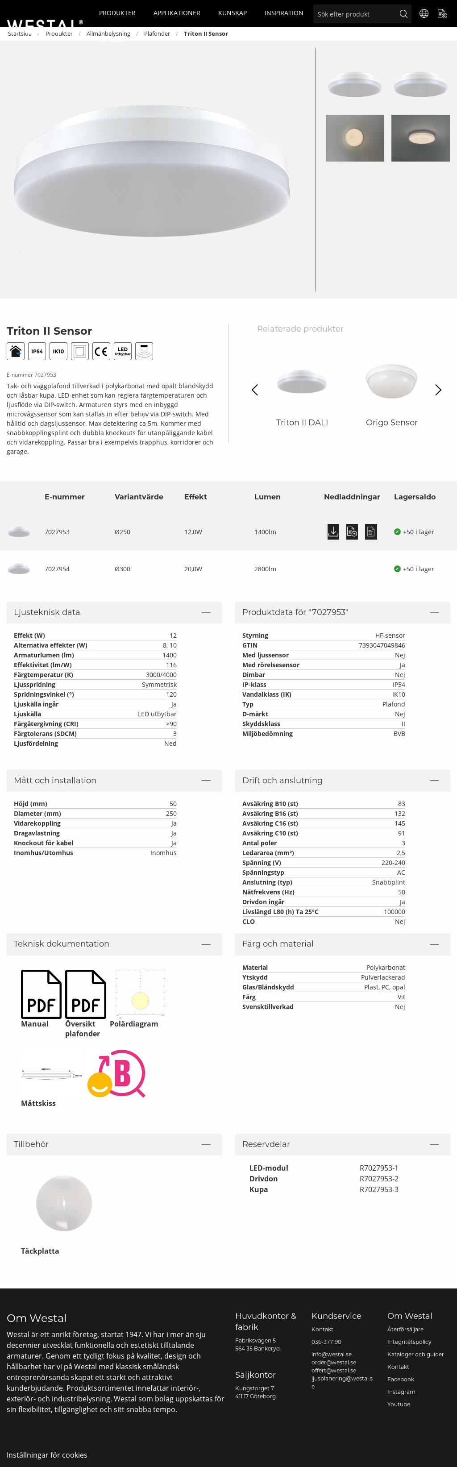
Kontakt (322, 1329)
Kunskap (232, 12)
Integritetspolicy (409, 1341)
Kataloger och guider (415, 1354)
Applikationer (177, 12)
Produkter (117, 12)
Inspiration (284, 12)
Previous (257, 389)
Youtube (398, 1404)
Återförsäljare (405, 1329)
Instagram (401, 1391)
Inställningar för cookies (47, 1455)
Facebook (400, 1379)
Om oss (111, 39)
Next (435, 389)
